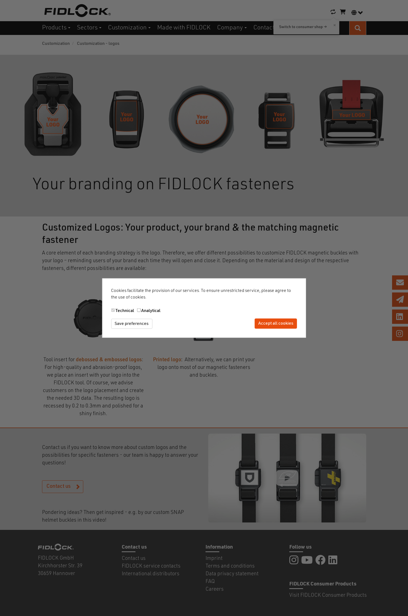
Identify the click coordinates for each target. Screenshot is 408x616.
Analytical (150, 310)
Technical (124, 310)
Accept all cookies (275, 323)
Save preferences (132, 323)
